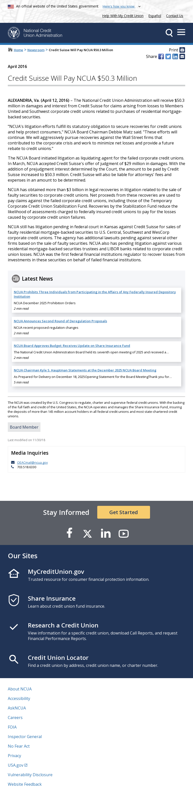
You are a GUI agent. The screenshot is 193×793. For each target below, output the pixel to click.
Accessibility (19, 698)
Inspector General (25, 736)
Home (18, 50)
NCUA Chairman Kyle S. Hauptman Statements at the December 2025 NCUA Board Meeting (85, 370)
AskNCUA (17, 708)
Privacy (14, 755)
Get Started (123, 512)
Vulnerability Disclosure (30, 774)
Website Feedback (25, 784)
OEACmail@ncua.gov (32, 462)
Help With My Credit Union (121, 15)
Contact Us (174, 15)
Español (155, 15)
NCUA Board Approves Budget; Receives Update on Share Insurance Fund (72, 345)
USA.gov (15, 765)
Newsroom (35, 50)
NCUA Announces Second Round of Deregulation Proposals (60, 321)
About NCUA (20, 689)
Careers (15, 717)
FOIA (12, 727)
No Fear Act (19, 746)
